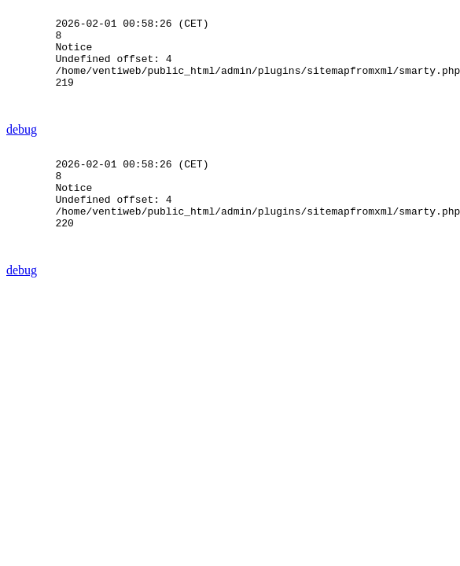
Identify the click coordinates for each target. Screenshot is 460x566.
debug (21, 150)
